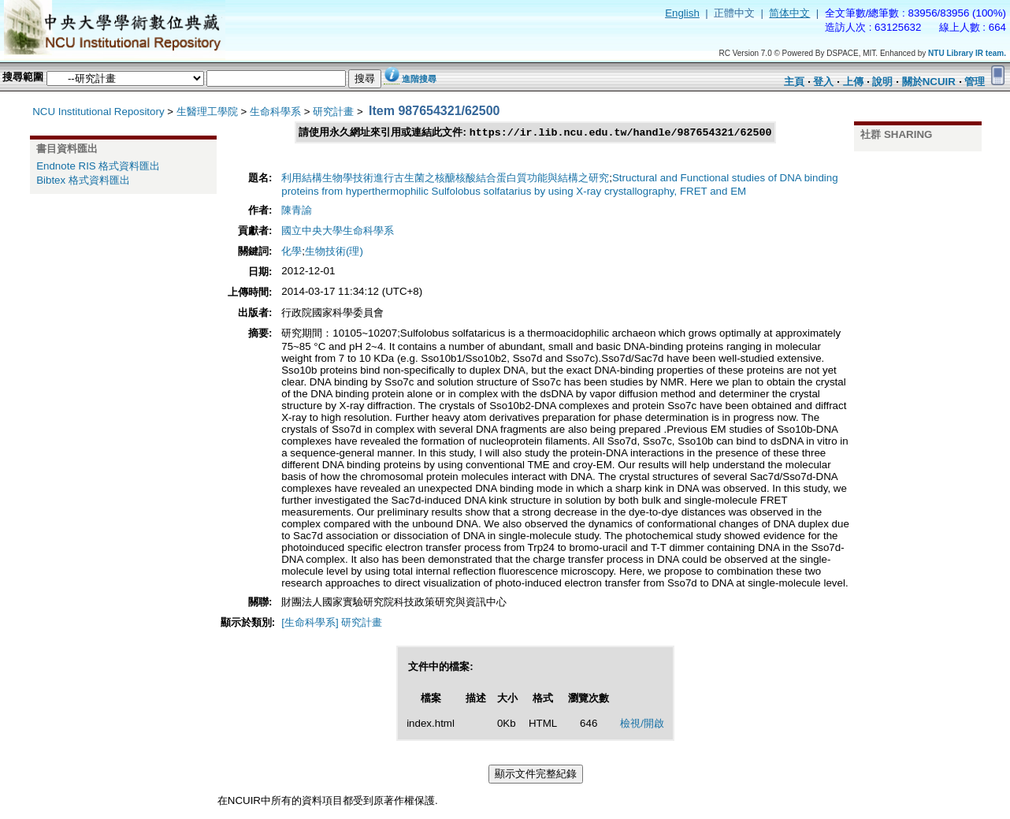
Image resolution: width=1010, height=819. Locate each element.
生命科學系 (275, 111)
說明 (882, 81)
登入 (823, 81)
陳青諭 (296, 211)
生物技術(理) (334, 252)
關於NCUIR (929, 81)
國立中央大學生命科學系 (337, 231)
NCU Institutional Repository (98, 111)
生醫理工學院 (207, 111)
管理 (974, 81)
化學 (291, 252)
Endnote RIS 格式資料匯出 (98, 166)
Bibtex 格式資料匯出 (83, 180)
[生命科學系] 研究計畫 (331, 623)
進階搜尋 (419, 79)
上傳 (853, 81)
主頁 (794, 81)
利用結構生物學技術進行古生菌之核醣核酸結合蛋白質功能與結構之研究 (445, 178)
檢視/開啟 (642, 724)
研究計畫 (333, 111)
